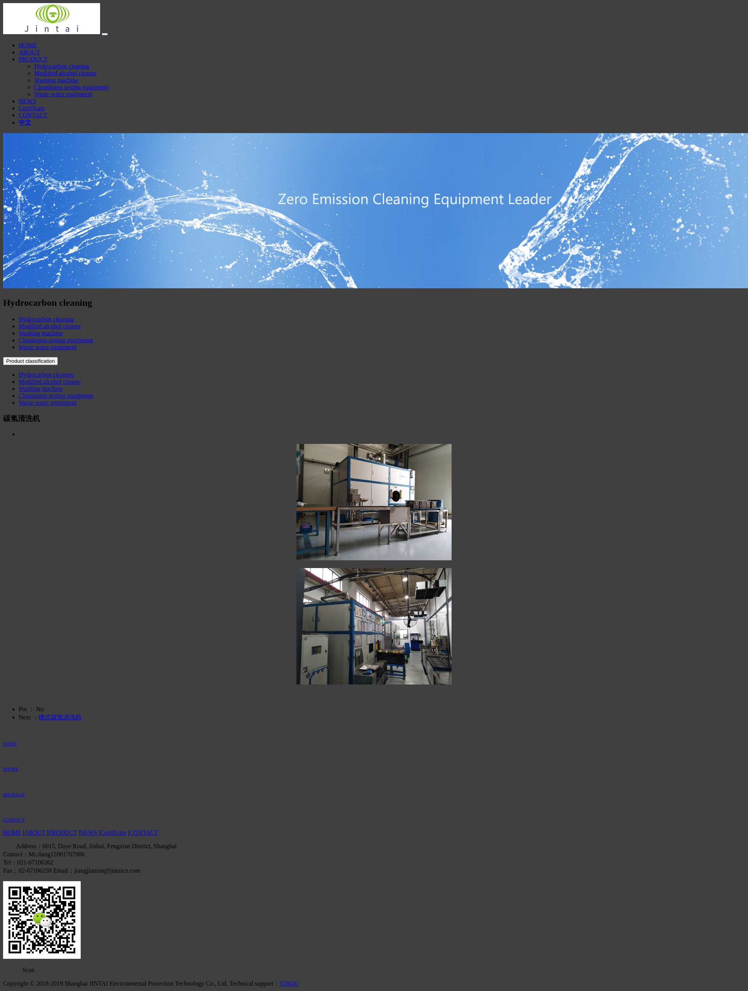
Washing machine (56, 80)
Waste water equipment (63, 94)
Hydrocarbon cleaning (62, 66)
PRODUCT (33, 59)
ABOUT (29, 52)
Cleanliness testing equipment (71, 87)
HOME (28, 45)
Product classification (30, 361)
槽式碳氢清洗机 (60, 717)
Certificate (32, 108)
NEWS (27, 101)
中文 (25, 122)
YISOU (289, 983)
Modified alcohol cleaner (65, 73)
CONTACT (33, 115)
